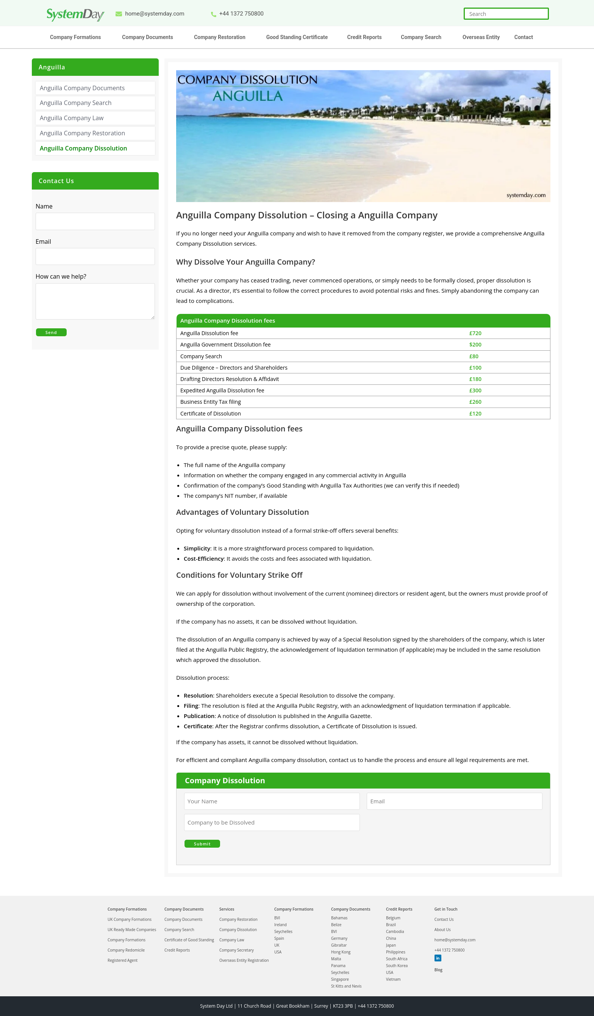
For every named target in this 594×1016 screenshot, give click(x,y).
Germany (339, 938)
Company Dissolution (238, 929)
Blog (438, 969)
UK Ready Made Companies (132, 929)
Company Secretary (236, 950)
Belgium (393, 917)
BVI (277, 917)
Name (44, 206)
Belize (336, 924)
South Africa (397, 958)
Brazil (391, 924)
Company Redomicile (126, 950)
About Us (443, 929)
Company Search (179, 929)
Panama (338, 965)
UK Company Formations (130, 919)
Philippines (395, 952)
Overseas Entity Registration (244, 960)
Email (45, 241)
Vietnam (393, 979)
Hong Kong (340, 952)
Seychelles (283, 931)
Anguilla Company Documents (82, 88)
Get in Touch (446, 909)
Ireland (280, 924)
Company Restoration (238, 919)
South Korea (397, 965)
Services (226, 909)
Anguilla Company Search (75, 103)
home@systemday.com (455, 939)
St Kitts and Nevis (346, 986)
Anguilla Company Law (71, 118)
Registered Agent (123, 960)
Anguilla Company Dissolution (83, 148)
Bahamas (339, 917)
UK (276, 945)
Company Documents (184, 909)
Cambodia (395, 931)
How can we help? (63, 276)
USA (277, 952)
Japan (391, 945)
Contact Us (444, 919)
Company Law (231, 939)
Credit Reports (177, 950)
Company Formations (127, 909)
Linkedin (438, 958)
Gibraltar (339, 945)
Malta (336, 958)
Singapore (340, 979)
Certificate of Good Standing (189, 939)
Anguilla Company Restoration (82, 133)
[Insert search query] (506, 14)
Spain (279, 938)
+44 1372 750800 (450, 950)
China (391, 938)
